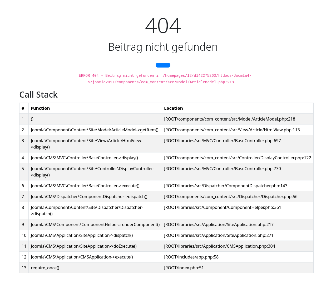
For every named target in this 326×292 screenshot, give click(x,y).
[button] (163, 65)
